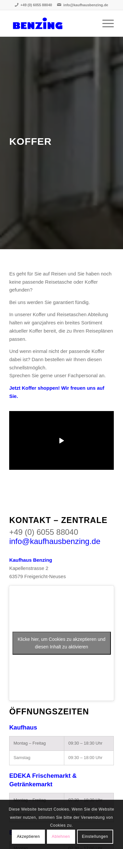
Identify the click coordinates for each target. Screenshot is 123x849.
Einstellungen (95, 836)
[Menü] (105, 23)
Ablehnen (61, 836)
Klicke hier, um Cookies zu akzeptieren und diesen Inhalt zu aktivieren (62, 643)
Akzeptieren (28, 836)
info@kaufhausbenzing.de (85, 5)
